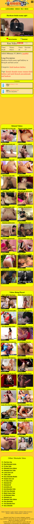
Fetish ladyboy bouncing (8, 270)
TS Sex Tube (7, 466)
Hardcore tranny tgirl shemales (8, 160)
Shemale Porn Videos (10, 468)
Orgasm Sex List (9, 478)
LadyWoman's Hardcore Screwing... (8, 436)
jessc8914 (25, 54)
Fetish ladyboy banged (25, 270)
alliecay (7, 84)
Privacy (8, 513)
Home (3, 511)
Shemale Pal (7, 483)
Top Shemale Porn (9, 503)
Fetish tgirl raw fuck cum (8, 128)
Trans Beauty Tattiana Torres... (25, 389)
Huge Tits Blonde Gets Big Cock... (25, 421)
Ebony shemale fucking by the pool (25, 295)
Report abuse (18, 513)
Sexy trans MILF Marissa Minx (9, 358)
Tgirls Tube (7, 474)
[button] (17, 27)
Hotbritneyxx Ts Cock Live (8, 342)
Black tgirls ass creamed (25, 254)
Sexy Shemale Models (10, 476)
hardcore (17, 67)
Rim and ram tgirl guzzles (25, 191)
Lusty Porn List (8, 472)
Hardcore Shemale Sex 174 (8, 373)
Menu (26, 9)
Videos (17, 9)
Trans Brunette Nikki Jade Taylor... (25, 405)
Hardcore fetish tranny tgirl (8, 223)
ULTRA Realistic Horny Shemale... (25, 373)
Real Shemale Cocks (10, 464)
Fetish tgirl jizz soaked (8, 254)
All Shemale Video (9, 495)
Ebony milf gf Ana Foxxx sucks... (8, 295)
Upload (21, 511)
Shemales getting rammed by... (25, 128)
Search (16, 511)
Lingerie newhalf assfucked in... (25, 326)
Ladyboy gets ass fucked (25, 207)
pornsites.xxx (8, 487)
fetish (11, 67)
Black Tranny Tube (9, 493)
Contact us (25, 513)
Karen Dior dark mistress (25, 310)
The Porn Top (8, 462)
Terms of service (27, 511)
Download (23, 39)
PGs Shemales (8, 501)
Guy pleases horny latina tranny (8, 326)
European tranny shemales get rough (25, 358)
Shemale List (8, 497)
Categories (10, 9)
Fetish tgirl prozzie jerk (8, 144)
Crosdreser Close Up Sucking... (25, 342)
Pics (22, 9)
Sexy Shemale (8, 505)
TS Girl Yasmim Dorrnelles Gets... (8, 311)
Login (12, 511)
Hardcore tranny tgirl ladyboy (8, 176)
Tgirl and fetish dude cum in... (25, 238)
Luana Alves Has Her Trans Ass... (8, 405)
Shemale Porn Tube (10, 470)
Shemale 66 (7, 485)
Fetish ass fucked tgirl (9, 238)
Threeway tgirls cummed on (25, 144)
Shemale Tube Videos (10, 499)
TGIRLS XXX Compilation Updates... (8, 389)
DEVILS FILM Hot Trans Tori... (8, 421)
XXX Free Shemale (9, 491)
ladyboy (23, 67)
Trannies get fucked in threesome (25, 160)
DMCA (12, 513)
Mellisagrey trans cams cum (25, 436)
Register (8, 511)
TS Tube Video (8, 480)
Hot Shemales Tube (10, 489)
